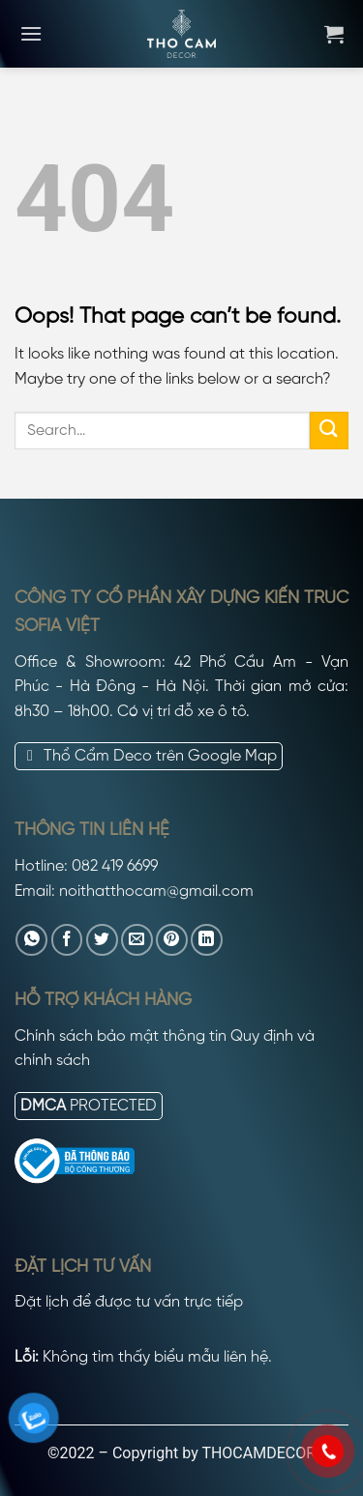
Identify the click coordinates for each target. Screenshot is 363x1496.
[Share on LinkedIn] (207, 940)
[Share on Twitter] (102, 940)
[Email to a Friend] (137, 940)
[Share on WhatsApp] (31, 940)
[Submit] (329, 430)
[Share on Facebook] (67, 940)
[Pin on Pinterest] (172, 940)
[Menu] (31, 33)
